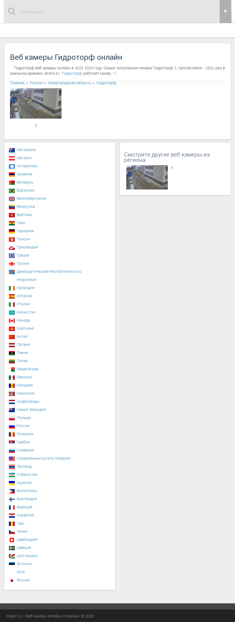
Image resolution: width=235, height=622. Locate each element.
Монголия (26, 393)
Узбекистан (27, 474)
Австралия (26, 149)
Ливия (22, 352)
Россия (36, 82)
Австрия (24, 157)
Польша (24, 417)
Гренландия (27, 247)
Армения (24, 173)
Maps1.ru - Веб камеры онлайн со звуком (42, 615)
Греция (23, 255)
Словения (25, 450)
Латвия (23, 344)
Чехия (22, 531)
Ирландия (26, 287)
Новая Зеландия (31, 409)
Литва (22, 360)
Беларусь (25, 182)
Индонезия (26, 279)
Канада (23, 320)
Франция (24, 506)
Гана (21, 222)
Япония (23, 579)
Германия (25, 230)
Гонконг (24, 238)
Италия (23, 303)
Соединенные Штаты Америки (43, 458)
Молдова (25, 385)
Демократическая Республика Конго (49, 271)
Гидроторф (72, 73)
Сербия (23, 441)
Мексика (24, 376)
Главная (17, 82)
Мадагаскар (27, 368)
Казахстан (26, 312)
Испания (24, 295)
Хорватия (25, 515)
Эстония (24, 563)
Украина (24, 482)
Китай (22, 336)
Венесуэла (26, 206)
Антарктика (27, 165)
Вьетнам (24, 214)
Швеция (24, 547)
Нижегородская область (69, 82)
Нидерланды (28, 401)
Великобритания (31, 198)
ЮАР (21, 571)
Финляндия (27, 498)
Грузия (23, 263)
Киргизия (25, 328)
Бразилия (25, 190)
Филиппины (27, 490)
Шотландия (27, 555)
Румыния (25, 433)
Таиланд (24, 466)
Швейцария (27, 539)
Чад (20, 523)
